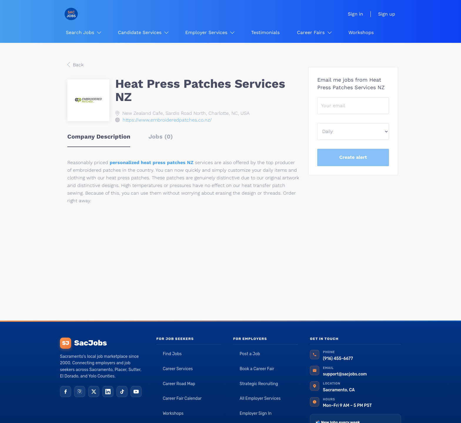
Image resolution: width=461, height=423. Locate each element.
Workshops (173, 413)
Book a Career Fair (257, 368)
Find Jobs (172, 353)
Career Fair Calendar (182, 398)
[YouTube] (136, 391)
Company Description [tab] (98, 136)
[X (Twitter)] (93, 391)
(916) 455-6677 (338, 358)
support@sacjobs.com (345, 374)
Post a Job (250, 353)
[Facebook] (65, 391)
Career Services (178, 368)
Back (77, 65)
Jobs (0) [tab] (160, 136)
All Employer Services (260, 398)
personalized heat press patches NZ (151, 162)
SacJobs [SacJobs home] (83, 343)
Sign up (386, 14)
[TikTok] (122, 391)
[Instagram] (79, 391)
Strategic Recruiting (259, 383)
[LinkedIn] (107, 391)
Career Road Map (179, 383)
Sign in (355, 14)
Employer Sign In (256, 413)
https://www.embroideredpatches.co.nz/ (167, 120)
